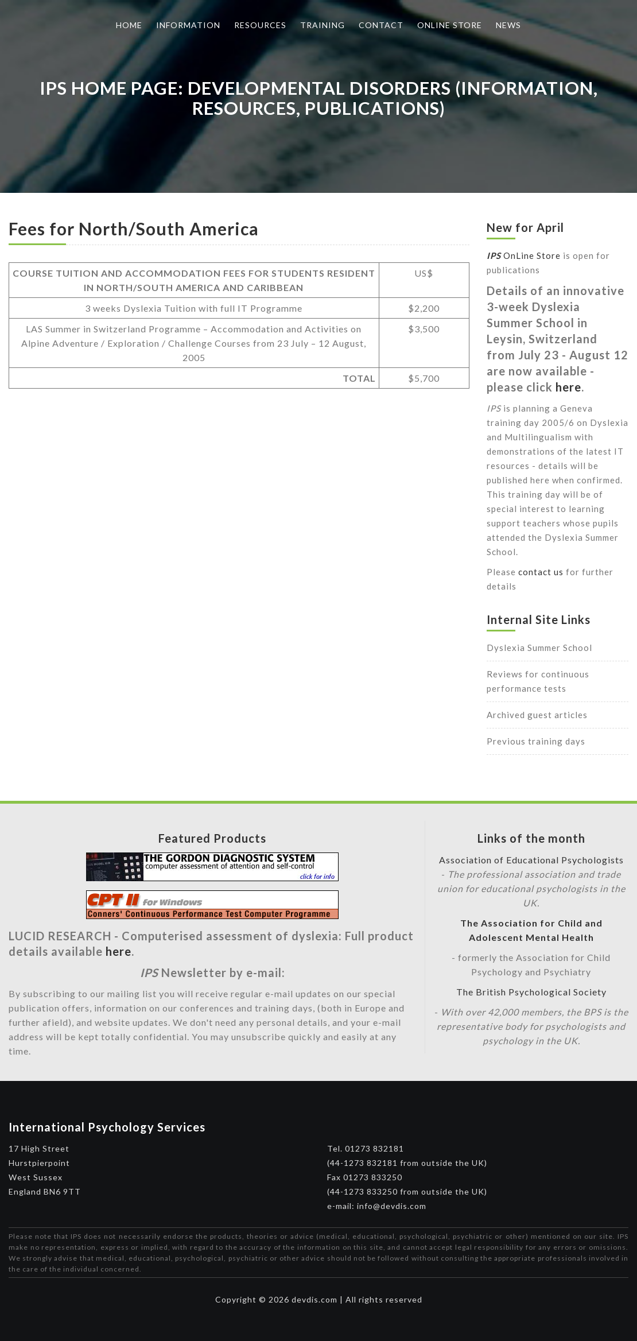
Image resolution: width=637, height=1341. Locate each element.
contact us (541, 572)
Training (322, 25)
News (508, 25)
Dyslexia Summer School (539, 647)
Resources (260, 25)
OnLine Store (524, 255)
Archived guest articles (537, 715)
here (568, 387)
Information (188, 25)
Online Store (449, 25)
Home (129, 25)
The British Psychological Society (531, 991)
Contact (381, 25)
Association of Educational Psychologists (531, 859)
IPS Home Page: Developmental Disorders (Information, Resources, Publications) (319, 98)
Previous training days (536, 741)
